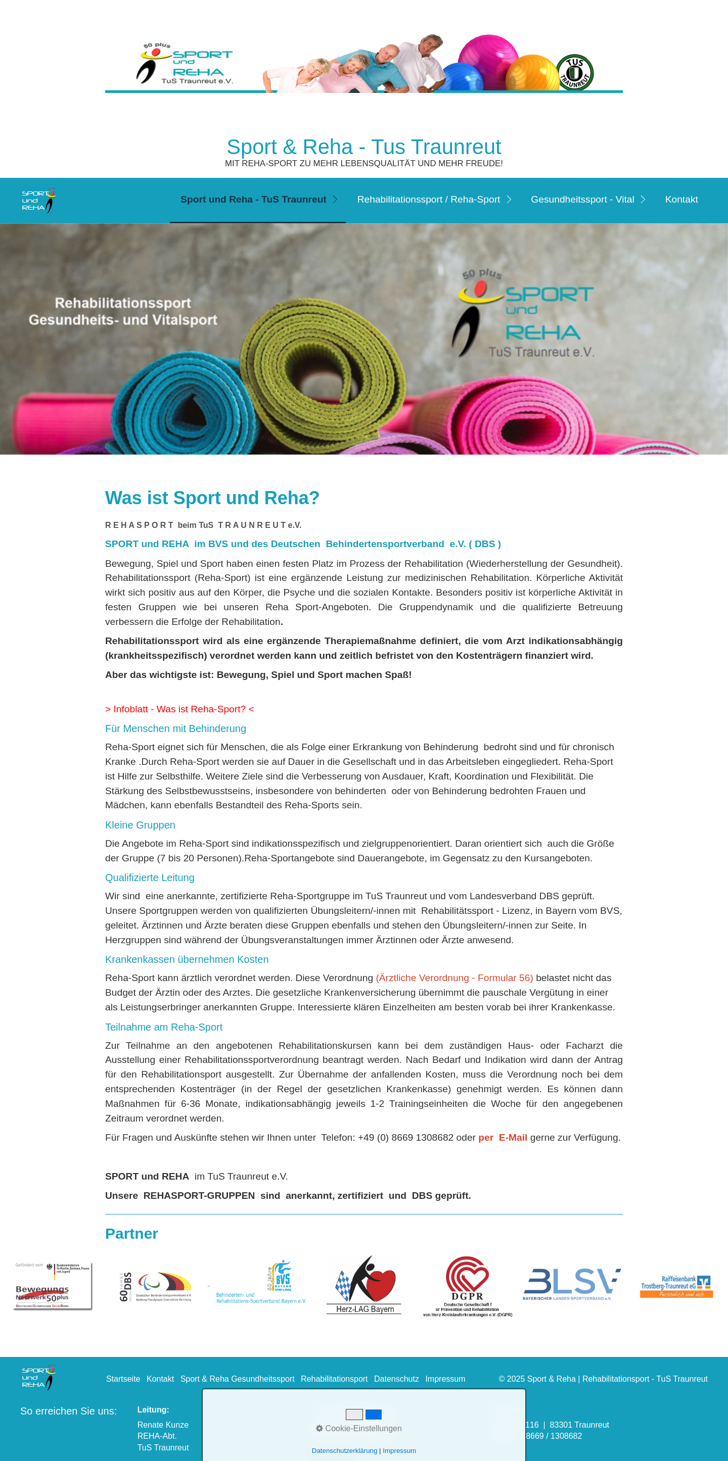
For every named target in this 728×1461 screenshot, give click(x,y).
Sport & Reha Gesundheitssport (237, 1379)
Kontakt (681, 199)
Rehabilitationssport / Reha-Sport (428, 199)
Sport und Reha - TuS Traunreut (253, 199)
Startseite (123, 1379)
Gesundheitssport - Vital (582, 199)
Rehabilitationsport (334, 1379)
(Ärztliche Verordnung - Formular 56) (454, 977)
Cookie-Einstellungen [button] (359, 1428)
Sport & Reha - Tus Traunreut (363, 147)
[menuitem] (258, 200)
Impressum (445, 1379)
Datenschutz (396, 1379)
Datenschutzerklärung (345, 1450)
